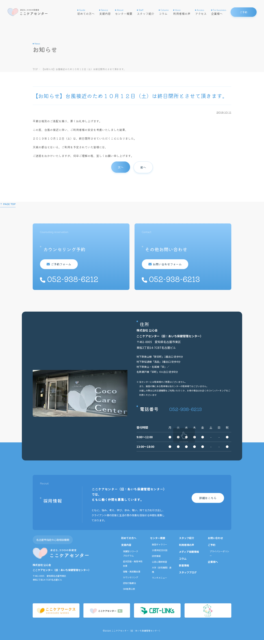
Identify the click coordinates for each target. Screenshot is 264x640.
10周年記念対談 (159, 550)
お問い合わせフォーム (167, 264)
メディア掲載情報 (189, 551)
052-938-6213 (185, 409)
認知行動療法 (129, 583)
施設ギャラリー (159, 544)
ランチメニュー (159, 577)
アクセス (201, 12)
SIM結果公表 (129, 588)
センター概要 (123, 12)
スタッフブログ (188, 572)
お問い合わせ (215, 538)
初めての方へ (86, 12)
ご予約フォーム (61, 264)
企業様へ (218, 12)
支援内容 (105, 12)
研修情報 (156, 555)
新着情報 (184, 565)
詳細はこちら (208, 498)
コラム (164, 12)
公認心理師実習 (159, 561)
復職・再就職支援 (131, 571)
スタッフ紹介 (145, 12)
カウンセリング (130, 577)
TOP (35, 69)
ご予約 (211, 545)
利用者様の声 (182, 12)
